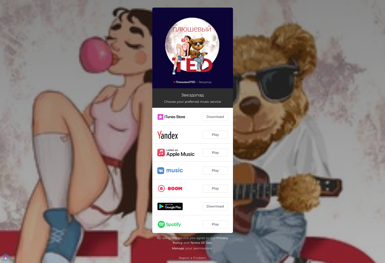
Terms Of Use (201, 243)
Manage (178, 248)
